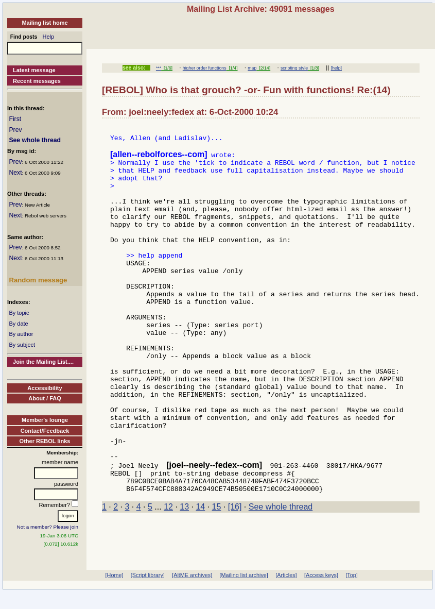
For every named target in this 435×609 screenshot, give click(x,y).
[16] (235, 576)
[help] (336, 68)
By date (18, 323)
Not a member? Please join (48, 527)
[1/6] (166, 68)
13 (184, 576)
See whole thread (35, 140)
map (252, 68)
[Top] (351, 592)
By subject (22, 345)
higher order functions (205, 68)
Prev (15, 129)
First (15, 119)
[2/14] (263, 68)
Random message (38, 280)
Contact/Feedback (45, 431)
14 (200, 576)
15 (216, 576)
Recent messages (37, 81)
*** (158, 68)
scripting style (294, 68)
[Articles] (286, 592)
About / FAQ (44, 398)
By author (21, 334)
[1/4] (232, 68)
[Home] (115, 592)
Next (15, 172)
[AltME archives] (192, 592)
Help (49, 36)
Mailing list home (44, 23)
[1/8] (313, 68)
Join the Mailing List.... (43, 362)
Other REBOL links (45, 441)
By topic (19, 313)
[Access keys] (321, 592)
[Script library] (148, 592)
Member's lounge (45, 420)
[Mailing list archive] (244, 592)
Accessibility (44, 388)
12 (168, 576)
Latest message (34, 70)
